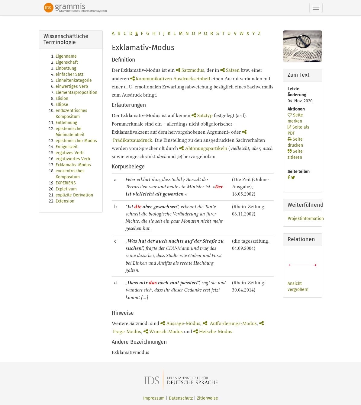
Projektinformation (306, 218)
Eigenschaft (67, 62)
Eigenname (66, 56)
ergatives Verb (69, 152)
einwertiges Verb (72, 86)
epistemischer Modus (76, 140)
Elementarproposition (76, 92)
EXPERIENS (66, 183)
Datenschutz (181, 398)
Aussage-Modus (180, 323)
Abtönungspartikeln (203, 148)
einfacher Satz (69, 74)
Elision (62, 98)
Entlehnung (66, 122)
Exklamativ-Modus (73, 164)
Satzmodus (190, 70)
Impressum (154, 398)
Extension (65, 201)
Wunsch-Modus (163, 331)
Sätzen (230, 70)
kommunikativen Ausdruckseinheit (170, 78)
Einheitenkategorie (74, 80)
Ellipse (62, 104)
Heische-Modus (212, 331)
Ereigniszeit (67, 146)
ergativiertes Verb (73, 158)
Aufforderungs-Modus (230, 323)
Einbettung (66, 68)
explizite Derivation (74, 195)
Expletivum (66, 189)
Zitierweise (207, 398)
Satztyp (202, 115)
